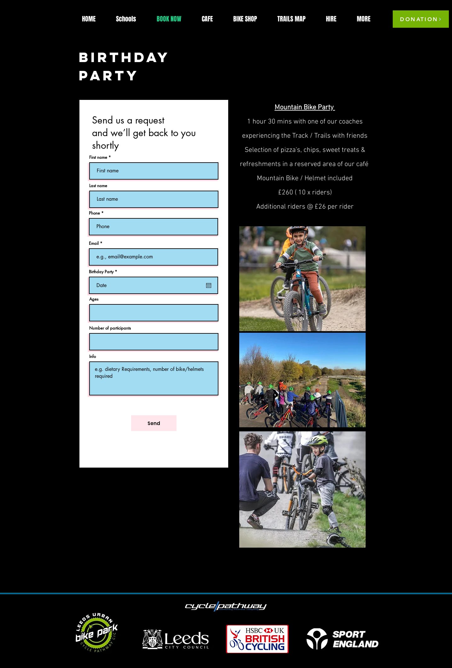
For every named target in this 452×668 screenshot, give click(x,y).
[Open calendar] (208, 285)
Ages (93, 299)
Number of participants (110, 328)
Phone (94, 213)
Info (92, 356)
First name (98, 157)
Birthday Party (104, 272)
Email (94, 243)
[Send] (154, 423)
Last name (98, 186)
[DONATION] (421, 19)
